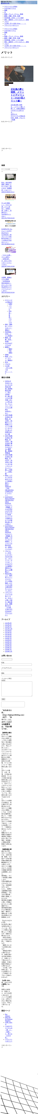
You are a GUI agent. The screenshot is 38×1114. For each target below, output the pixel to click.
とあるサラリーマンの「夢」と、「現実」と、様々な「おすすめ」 (8, 1031)
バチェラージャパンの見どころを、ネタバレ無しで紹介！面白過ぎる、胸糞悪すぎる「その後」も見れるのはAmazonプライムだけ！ (8, 604)
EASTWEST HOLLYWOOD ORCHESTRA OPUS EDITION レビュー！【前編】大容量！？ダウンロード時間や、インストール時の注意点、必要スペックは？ (9, 537)
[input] (9, 169)
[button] (2, 171)
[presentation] (13, 704)
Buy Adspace (7, 1015)
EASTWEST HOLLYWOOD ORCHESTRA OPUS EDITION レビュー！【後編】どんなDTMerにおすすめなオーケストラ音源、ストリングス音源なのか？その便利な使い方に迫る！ (9, 510)
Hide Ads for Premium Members (8, 1019)
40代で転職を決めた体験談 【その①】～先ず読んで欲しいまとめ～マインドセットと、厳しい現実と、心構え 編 (8, 464)
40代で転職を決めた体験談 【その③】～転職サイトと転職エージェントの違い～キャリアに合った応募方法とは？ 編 (8, 424)
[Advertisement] (13, 61)
